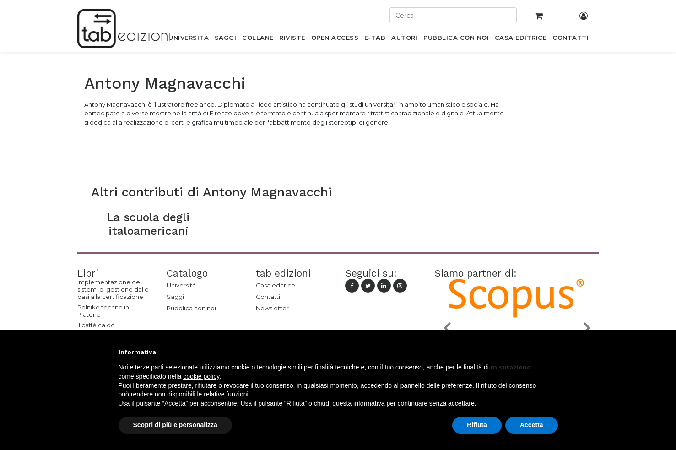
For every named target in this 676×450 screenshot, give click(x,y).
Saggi (175, 296)
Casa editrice (275, 285)
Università (181, 285)
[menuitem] (189, 39)
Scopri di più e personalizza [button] (175, 424)
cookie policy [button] (201, 376)
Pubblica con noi (191, 308)
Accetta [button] (531, 424)
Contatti (268, 296)
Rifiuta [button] (477, 424)
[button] (446, 327)
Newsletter (272, 308)
